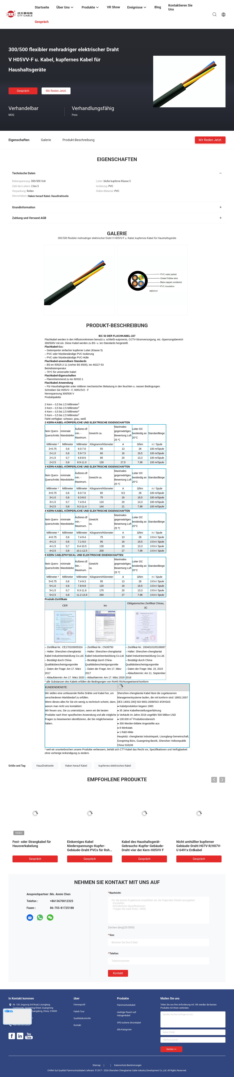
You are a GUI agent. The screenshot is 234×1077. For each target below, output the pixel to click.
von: (112, 935)
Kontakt (118, 973)
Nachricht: (115, 892)
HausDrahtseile (45, 765)
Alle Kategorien (124, 1029)
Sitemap (97, 1065)
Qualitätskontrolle (82, 1018)
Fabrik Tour (79, 1011)
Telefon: (114, 953)
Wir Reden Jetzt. (56, 91)
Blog (157, 7)
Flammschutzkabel (126, 1005)
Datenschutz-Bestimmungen (127, 1065)
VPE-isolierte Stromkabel (129, 1022)
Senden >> (171, 1049)
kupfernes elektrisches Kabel (115, 765)
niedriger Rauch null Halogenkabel (126, 1014)
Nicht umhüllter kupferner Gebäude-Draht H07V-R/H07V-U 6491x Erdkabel (198, 846)
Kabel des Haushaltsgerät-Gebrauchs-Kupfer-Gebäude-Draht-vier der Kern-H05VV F (143, 846)
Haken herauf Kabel (76, 765)
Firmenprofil (79, 1004)
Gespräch (23, 91)
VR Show (113, 7)
